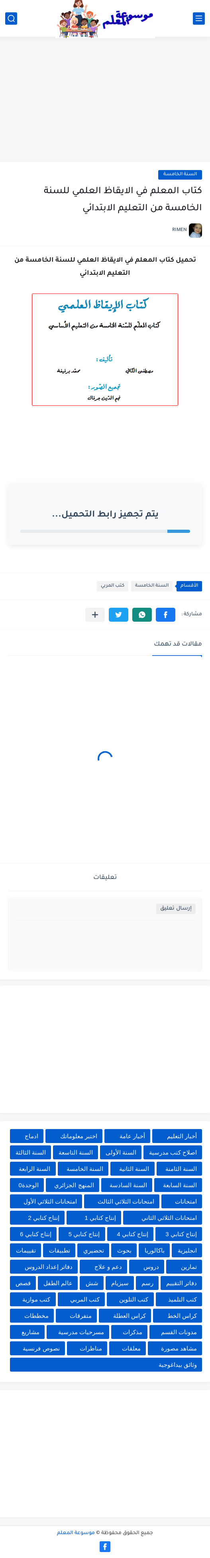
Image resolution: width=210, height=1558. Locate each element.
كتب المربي (112, 586)
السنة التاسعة (76, 1152)
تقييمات (26, 1250)
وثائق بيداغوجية (178, 1364)
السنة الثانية (134, 1168)
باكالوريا (155, 1250)
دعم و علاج (108, 1266)
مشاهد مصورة (179, 1348)
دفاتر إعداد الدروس (49, 1266)
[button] (165, 615)
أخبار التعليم (182, 1136)
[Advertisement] (105, 100)
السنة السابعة (180, 1185)
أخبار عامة (132, 1136)
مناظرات (91, 1348)
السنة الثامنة (181, 1168)
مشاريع (30, 1332)
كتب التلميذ (182, 1299)
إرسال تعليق (176, 909)
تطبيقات (59, 1250)
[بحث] (11, 18)
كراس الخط (182, 1315)
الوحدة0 (29, 1185)
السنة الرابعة (34, 1168)
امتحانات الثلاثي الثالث (126, 1201)
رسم (147, 1283)
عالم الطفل (58, 1283)
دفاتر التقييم (181, 1283)
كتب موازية (36, 1299)
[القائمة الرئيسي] (199, 18)
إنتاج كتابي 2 (43, 1217)
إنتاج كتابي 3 (181, 1234)
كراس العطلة (129, 1315)
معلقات (131, 1348)
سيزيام (120, 1283)
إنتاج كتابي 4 (133, 1234)
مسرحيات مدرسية (81, 1332)
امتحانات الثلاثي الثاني (169, 1217)
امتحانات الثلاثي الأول (50, 1201)
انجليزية (187, 1250)
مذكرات (132, 1332)
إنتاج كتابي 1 (100, 1217)
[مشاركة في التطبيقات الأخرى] (95, 615)
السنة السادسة (128, 1185)
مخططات (36, 1315)
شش (92, 1283)
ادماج (31, 1136)
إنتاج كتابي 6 (35, 1234)
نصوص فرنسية (41, 1348)
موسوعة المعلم (76, 1533)
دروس (151, 1266)
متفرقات (81, 1315)
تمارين (189, 1266)
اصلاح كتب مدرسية (173, 1152)
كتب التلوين (133, 1299)
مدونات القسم (179, 1332)
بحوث (124, 1250)
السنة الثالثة (31, 1152)
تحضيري (93, 1250)
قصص (23, 1283)
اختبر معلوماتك (78, 1136)
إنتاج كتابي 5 (84, 1234)
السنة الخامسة (180, 174)
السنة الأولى (121, 1152)
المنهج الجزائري (74, 1185)
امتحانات (186, 1201)
